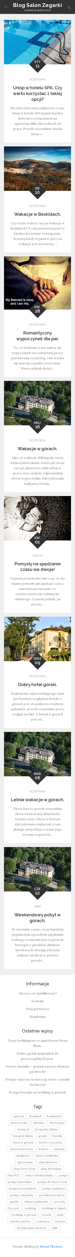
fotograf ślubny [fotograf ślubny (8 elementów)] (23, 1136)
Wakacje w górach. (37, 448)
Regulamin (38, 1017)
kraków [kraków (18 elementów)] (44, 1149)
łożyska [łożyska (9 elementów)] (60, 1221)
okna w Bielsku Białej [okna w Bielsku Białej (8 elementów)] (39, 1175)
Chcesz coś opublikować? (37, 993)
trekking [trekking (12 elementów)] (30, 1208)
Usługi (37, 555)
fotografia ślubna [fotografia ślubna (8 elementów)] (46, 1129)
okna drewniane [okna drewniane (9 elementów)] (51, 1169)
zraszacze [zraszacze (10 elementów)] (43, 1221)
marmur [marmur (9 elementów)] (59, 1149)
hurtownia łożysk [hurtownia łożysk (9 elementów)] (21, 1149)
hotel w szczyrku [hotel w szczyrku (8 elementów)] (50, 1142)
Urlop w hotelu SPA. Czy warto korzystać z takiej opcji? (37, 93)
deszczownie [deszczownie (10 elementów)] (19, 1123)
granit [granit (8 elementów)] (43, 1136)
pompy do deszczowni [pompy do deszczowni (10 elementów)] (52, 1182)
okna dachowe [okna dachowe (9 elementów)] (48, 1162)
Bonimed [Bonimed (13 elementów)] (35, 1116)
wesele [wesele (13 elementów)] (46, 1215)
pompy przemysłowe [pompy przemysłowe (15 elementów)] (23, 1188)
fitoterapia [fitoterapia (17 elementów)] (57, 1123)
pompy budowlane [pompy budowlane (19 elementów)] (20, 1182)
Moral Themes (51, 1246)
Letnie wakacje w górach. (37, 799)
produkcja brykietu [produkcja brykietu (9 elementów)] (52, 1195)
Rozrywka (37, 79)
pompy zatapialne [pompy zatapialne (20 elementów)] (22, 1195)
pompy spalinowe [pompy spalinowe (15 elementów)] (54, 1188)
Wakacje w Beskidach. (37, 214)
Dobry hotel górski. (37, 684)
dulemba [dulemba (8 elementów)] (38, 1123)
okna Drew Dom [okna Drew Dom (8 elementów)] (24, 1169)
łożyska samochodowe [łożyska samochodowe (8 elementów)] (32, 1228)
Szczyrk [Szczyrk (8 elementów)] (13, 1208)
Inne (37, 906)
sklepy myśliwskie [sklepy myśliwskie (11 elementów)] (36, 1201)
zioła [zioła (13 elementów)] (60, 1215)
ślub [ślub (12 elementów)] (55, 1228)
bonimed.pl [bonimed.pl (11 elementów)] (54, 1116)
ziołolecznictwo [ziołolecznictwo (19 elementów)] (20, 1221)
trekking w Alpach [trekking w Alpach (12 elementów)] (54, 1208)
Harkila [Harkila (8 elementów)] (57, 1136)
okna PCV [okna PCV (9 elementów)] (13, 1175)
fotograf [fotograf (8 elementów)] (23, 1129)
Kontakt (37, 1001)
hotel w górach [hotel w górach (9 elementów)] (23, 1142)
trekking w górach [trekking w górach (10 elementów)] (23, 1215)
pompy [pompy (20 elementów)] (63, 1175)
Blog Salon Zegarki (37, 5)
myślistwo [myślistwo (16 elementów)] (23, 1155)
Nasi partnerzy (37, 1009)
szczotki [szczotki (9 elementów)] (59, 1201)
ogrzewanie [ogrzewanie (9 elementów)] (25, 1162)
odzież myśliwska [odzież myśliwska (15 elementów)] (46, 1155)
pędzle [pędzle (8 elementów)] (14, 1201)
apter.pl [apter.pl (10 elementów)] (18, 1116)
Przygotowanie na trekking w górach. (37, 1092)
